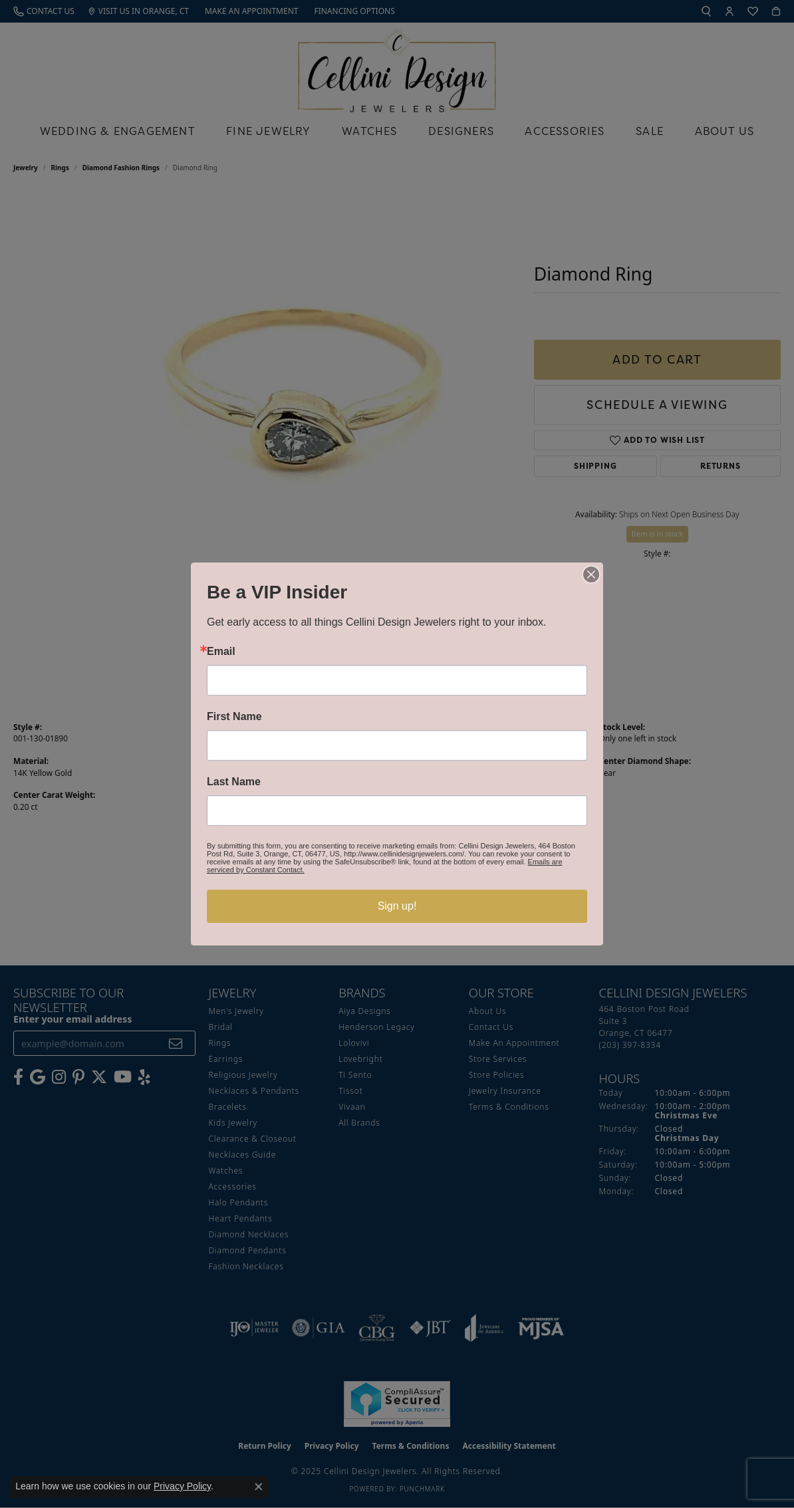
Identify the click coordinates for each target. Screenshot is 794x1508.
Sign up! (397, 906)
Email (221, 651)
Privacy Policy (182, 1486)
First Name (234, 716)
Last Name (234, 782)
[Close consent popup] (259, 1487)
